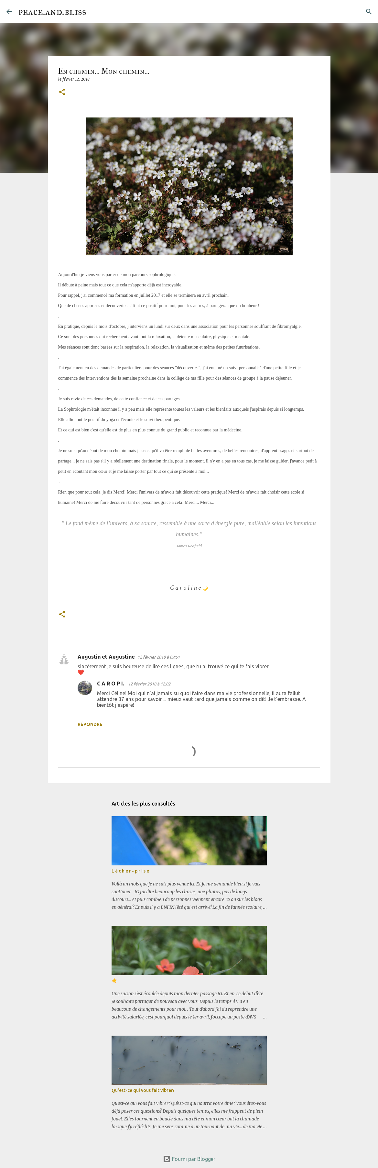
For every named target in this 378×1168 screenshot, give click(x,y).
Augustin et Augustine (106, 657)
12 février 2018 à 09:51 (158, 657)
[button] (62, 92)
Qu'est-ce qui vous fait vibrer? (143, 1090)
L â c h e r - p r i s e (130, 870)
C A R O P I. (111, 683)
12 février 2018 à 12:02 (149, 684)
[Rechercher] (95, 11)
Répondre (90, 724)
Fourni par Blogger (189, 1159)
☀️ (114, 980)
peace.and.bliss (52, 11)
